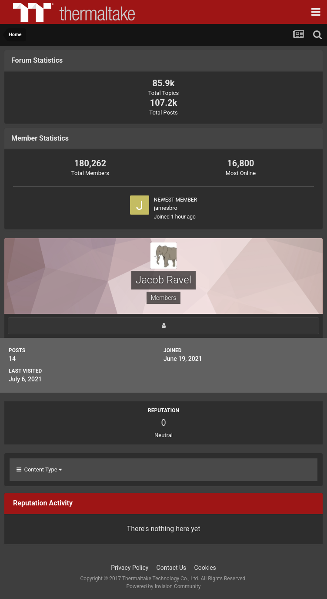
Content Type (39, 469)
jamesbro (165, 208)
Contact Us (172, 567)
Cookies (205, 567)
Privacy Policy (129, 567)
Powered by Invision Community (164, 586)
